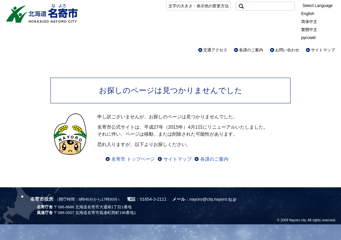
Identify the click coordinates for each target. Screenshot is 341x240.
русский (308, 37)
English (307, 13)
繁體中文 (309, 29)
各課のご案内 (251, 50)
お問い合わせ (287, 50)
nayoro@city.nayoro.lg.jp (213, 199)
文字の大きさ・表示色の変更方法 (198, 6)
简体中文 (309, 21)
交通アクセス (215, 50)
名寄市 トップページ (133, 159)
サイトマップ (323, 50)
